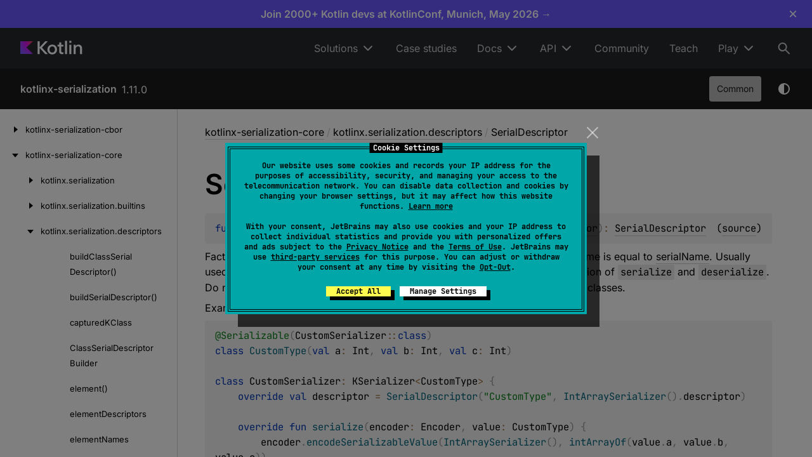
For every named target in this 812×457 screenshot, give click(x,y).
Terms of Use (475, 247)
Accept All (358, 291)
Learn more (431, 206)
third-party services (315, 257)
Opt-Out (495, 267)
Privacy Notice (377, 247)
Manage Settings (443, 291)
